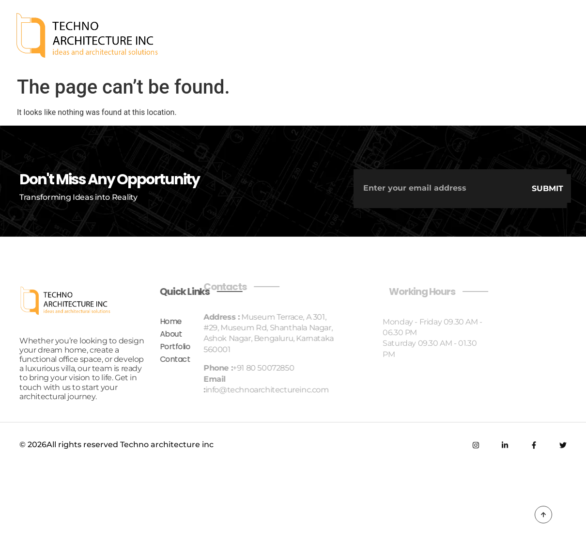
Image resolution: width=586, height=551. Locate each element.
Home (117, 321)
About (117, 334)
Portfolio (121, 346)
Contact (121, 359)
